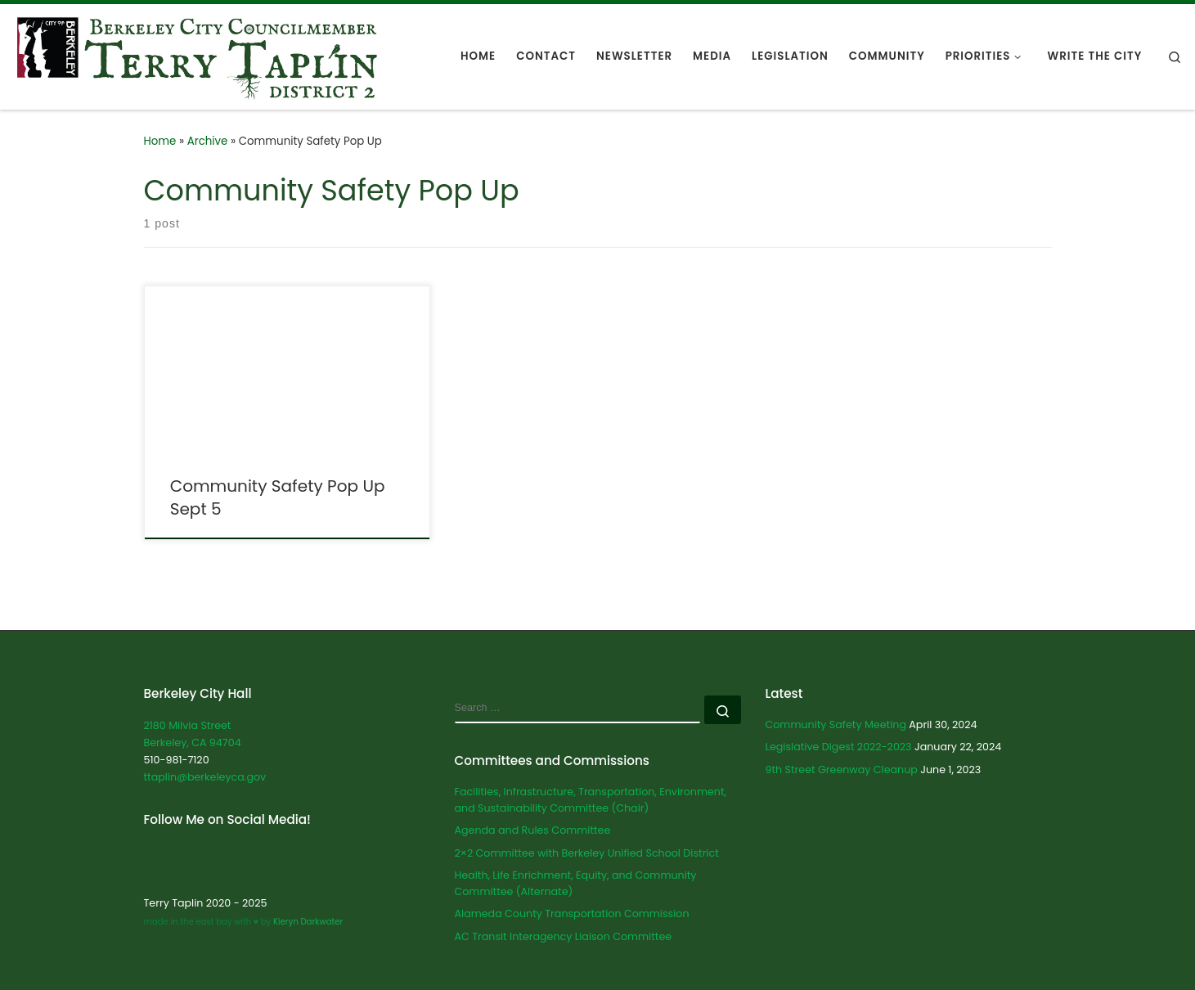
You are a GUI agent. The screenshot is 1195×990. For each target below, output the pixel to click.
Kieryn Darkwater (307, 922)
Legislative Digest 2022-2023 (839, 747)
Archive (207, 141)
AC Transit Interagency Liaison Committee (563, 936)
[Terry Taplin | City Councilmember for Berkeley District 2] (197, 55)
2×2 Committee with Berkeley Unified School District (587, 853)
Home (160, 141)
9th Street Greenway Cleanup (842, 769)
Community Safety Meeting (836, 724)
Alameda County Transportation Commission (572, 913)
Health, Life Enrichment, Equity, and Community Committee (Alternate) (576, 883)
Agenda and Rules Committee (533, 830)
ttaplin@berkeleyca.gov (205, 777)
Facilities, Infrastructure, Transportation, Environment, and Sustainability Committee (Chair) (591, 800)
